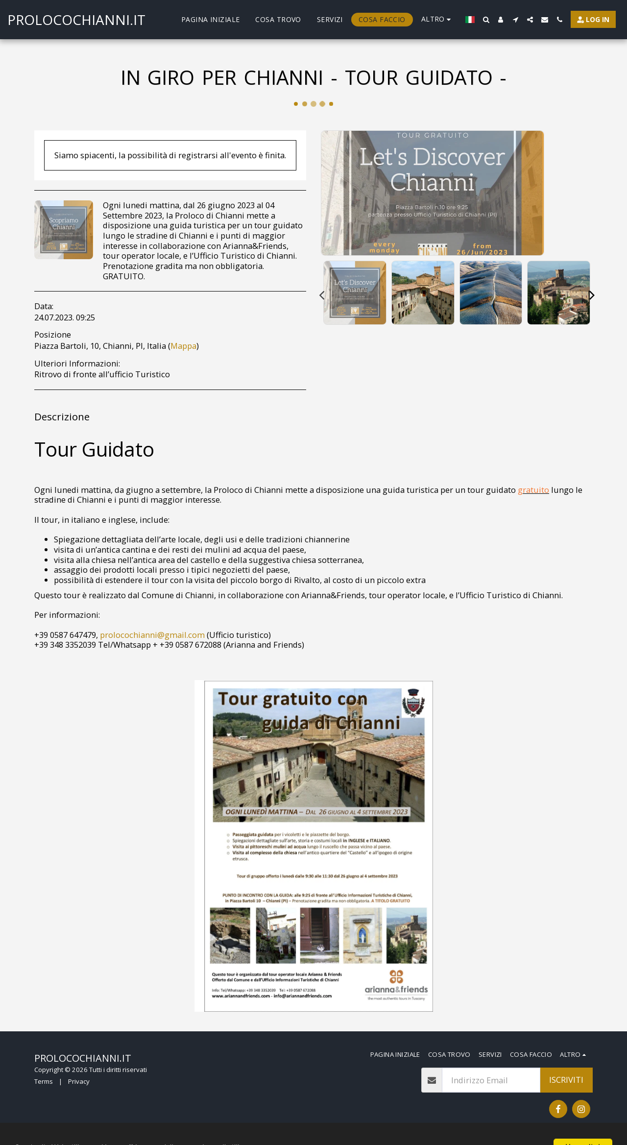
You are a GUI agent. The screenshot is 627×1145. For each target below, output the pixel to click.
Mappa (183, 345)
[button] (486, 19)
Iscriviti (566, 1079)
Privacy (79, 1081)
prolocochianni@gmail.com (152, 634)
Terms (43, 1081)
